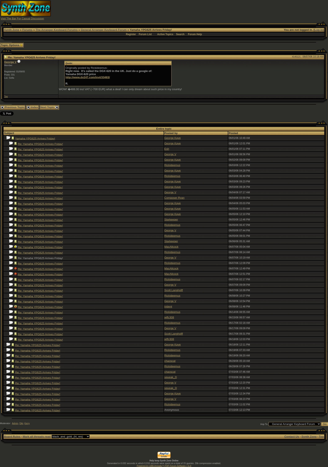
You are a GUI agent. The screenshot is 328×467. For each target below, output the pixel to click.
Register (131, 34)
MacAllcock (171, 246)
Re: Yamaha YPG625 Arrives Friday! (40, 144)
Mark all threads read (37, 436)
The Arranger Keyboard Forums (57, 29)
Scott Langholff (173, 290)
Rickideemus (172, 165)
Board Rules (12, 436)
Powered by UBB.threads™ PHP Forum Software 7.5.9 (164, 465)
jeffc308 (169, 317)
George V (10, 62)
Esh (166, 148)
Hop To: (264, 424)
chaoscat (170, 360)
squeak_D (170, 377)
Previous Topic (12, 107)
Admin (15, 423)
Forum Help (195, 34)
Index (32, 107)
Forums (27, 29)
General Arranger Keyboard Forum (104, 29)
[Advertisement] (246, 10)
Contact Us (291, 436)
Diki (21, 423)
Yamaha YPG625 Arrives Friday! (35, 138)
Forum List (145, 34)
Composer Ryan (174, 197)
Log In (319, 29)
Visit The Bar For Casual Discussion (22, 18)
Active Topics (165, 34)
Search (180, 34)
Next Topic (49, 107)
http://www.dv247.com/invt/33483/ (87, 77)
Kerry (27, 423)
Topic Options (12, 45)
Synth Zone (11, 29)
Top (6, 96)
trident (168, 306)
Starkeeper (171, 219)
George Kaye (172, 137)
